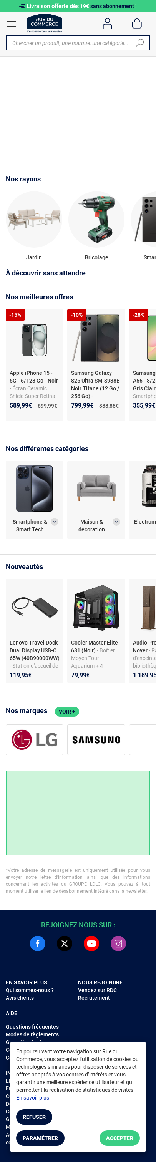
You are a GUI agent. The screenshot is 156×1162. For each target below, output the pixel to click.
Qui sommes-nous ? (30, 990)
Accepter (119, 1138)
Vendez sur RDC (97, 990)
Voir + (67, 712)
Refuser (34, 1117)
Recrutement (94, 998)
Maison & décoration (91, 525)
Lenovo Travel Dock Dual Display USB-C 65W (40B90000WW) (35, 650)
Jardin (34, 257)
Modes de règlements (32, 1034)
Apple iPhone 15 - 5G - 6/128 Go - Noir (34, 377)
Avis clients (20, 998)
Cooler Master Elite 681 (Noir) (94, 646)
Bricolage (96, 257)
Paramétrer (40, 1138)
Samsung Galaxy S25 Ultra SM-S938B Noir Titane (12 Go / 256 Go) (95, 384)
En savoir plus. (33, 1098)
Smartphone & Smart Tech (30, 525)
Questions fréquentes (32, 1027)
